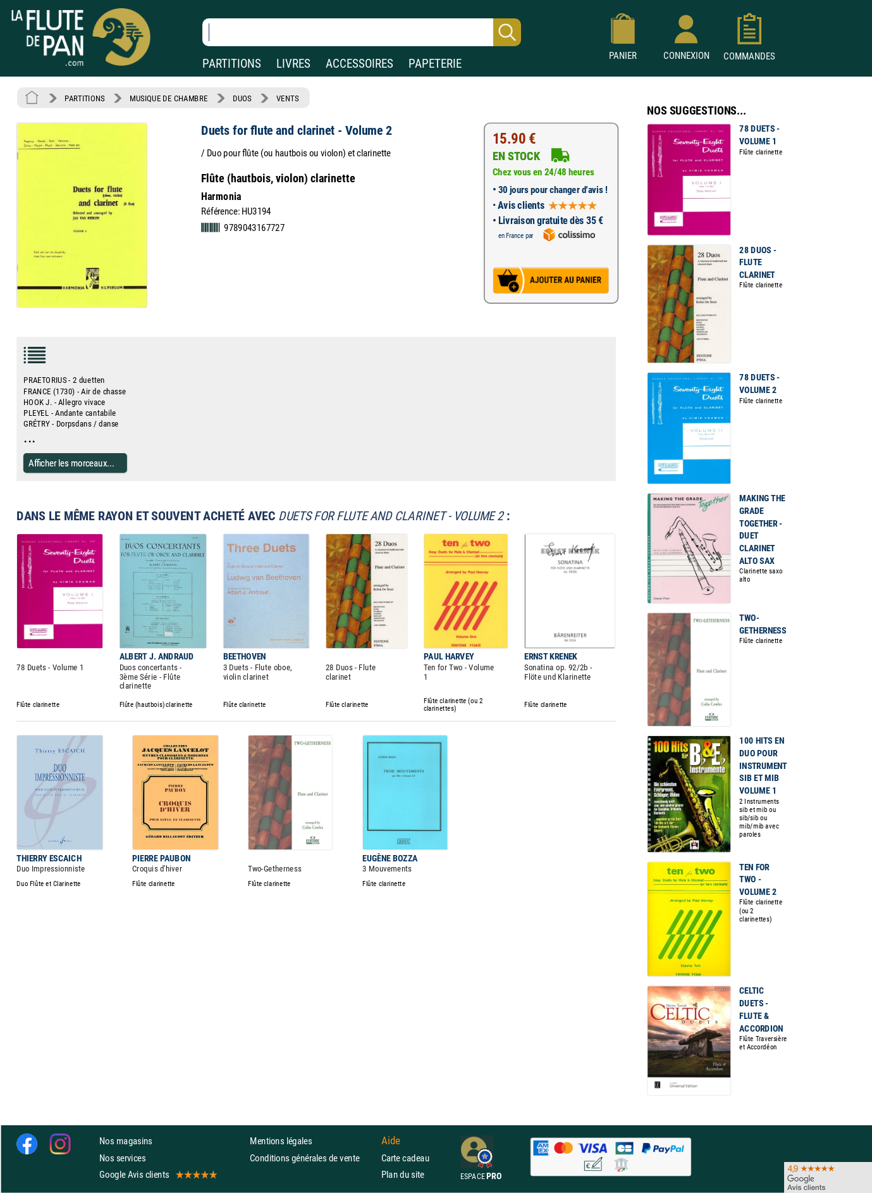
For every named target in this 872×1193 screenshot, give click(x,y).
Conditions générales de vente (313, 1157)
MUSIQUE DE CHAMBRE (169, 98)
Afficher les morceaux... (71, 463)
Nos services (122, 1157)
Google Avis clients (157, 1174)
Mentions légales (281, 1141)
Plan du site (402, 1174)
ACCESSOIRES (359, 63)
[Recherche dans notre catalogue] (361, 32)
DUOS (242, 98)
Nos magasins (125, 1141)
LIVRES (293, 63)
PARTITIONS (231, 63)
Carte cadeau (405, 1157)
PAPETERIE (435, 63)
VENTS (287, 98)
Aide (390, 1141)
